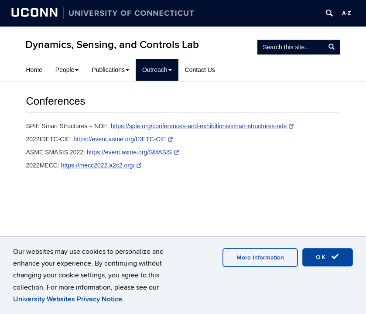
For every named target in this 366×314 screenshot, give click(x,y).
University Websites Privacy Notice (67, 299)
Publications (110, 69)
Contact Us (200, 69)
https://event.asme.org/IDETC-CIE (123, 139)
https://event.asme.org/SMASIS (133, 152)
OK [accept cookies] (327, 257)
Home (34, 69)
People (67, 69)
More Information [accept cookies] (260, 257)
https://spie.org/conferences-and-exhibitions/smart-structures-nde (202, 126)
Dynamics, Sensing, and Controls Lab (112, 44)
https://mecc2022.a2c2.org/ (101, 165)
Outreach (157, 69)
